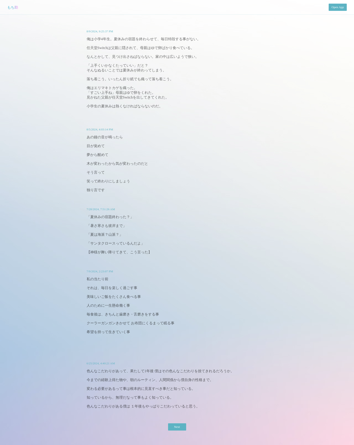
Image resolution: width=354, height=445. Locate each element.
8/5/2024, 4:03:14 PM (100, 129)
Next (177, 427)
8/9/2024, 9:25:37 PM (100, 31)
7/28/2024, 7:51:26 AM (101, 209)
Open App (338, 7)
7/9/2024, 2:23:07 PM (100, 271)
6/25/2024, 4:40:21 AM (101, 363)
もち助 (12, 7)
